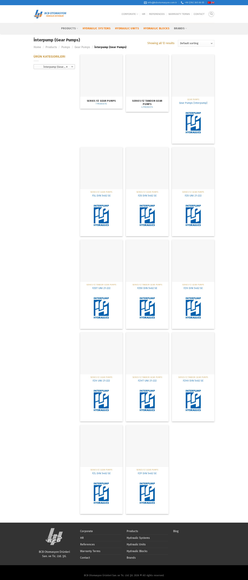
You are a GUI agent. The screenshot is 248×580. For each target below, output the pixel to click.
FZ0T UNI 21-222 (101, 288)
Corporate (130, 10)
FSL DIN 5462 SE (101, 195)
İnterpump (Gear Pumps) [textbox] (54, 66)
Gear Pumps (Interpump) (193, 102)
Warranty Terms (179, 10)
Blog (176, 531)
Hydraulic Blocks (156, 21)
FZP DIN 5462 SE (147, 473)
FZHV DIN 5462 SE (193, 380)
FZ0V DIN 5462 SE (147, 288)
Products (69, 21)
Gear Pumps (82, 47)
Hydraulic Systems (97, 21)
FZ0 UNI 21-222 (193, 195)
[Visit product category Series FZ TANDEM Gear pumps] (147, 83)
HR (143, 10)
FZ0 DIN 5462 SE (147, 195)
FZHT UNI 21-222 (147, 380)
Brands (180, 21)
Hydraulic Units (127, 21)
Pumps (65, 47)
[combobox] (54, 66)
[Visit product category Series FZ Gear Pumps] (101, 81)
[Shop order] (196, 43)
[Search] (211, 10)
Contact (199, 10)
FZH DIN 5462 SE (193, 288)
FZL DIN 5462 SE (101, 473)
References (157, 10)
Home (37, 47)
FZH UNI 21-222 (101, 380)
